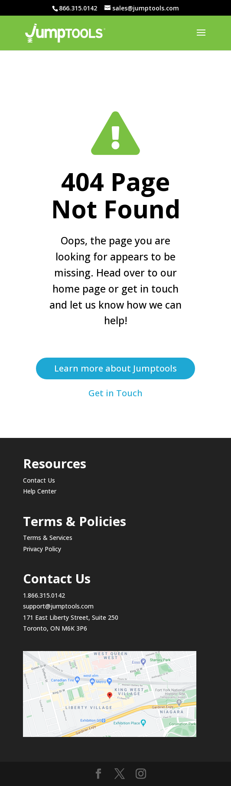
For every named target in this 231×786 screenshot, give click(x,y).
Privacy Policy (42, 549)
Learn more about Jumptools (115, 368)
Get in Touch (115, 393)
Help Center (39, 491)
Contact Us (39, 480)
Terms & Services (47, 537)
